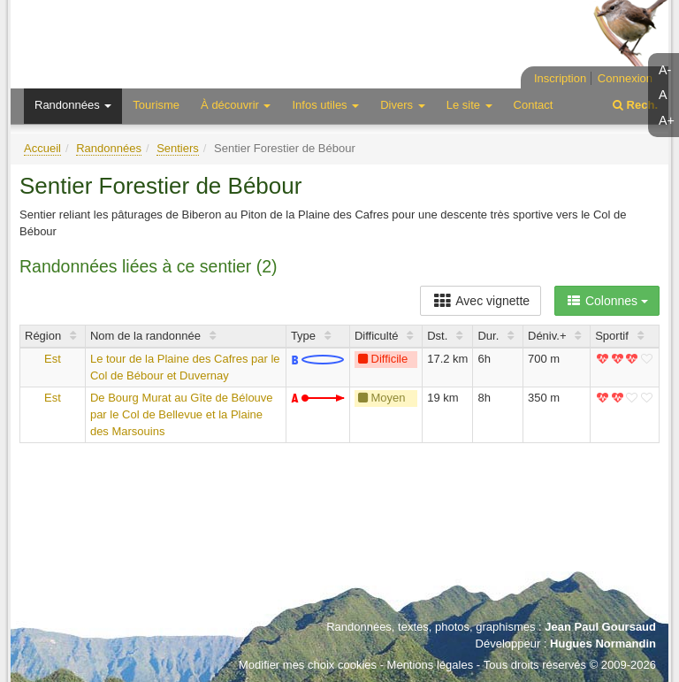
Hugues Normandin (603, 643)
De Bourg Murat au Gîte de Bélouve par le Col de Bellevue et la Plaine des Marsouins (181, 414)
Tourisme (156, 104)
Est (52, 358)
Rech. (635, 104)
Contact (533, 104)
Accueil (42, 148)
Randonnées (108, 148)
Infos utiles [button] (325, 104)
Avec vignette (480, 301)
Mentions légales (430, 664)
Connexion (625, 78)
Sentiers (177, 148)
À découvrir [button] (236, 104)
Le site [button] (469, 104)
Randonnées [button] (72, 104)
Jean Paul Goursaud (600, 626)
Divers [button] (402, 104)
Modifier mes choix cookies (308, 664)
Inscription (560, 78)
